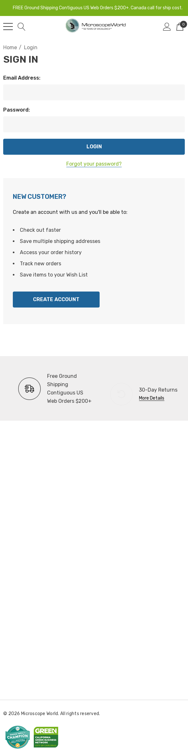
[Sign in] (167, 26)
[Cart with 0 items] (180, 26)
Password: (16, 110)
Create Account (56, 299)
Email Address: (21, 78)
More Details (151, 398)
